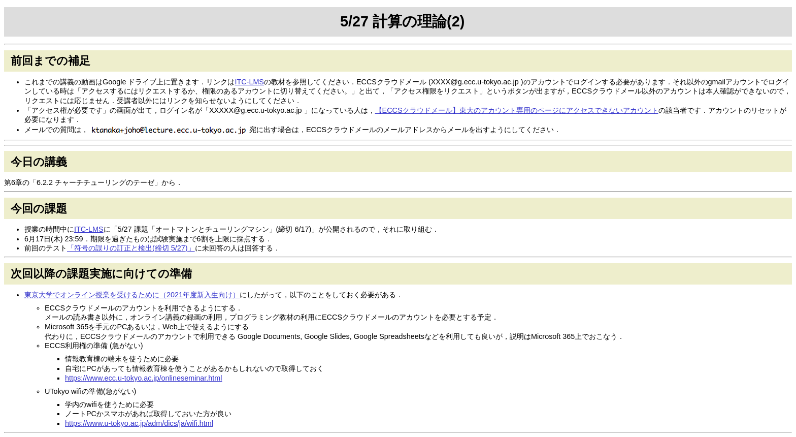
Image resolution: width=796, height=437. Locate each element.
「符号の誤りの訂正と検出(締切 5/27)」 (131, 248)
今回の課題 (39, 208)
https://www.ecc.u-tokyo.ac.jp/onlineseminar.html (143, 378)
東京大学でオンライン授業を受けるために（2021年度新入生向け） (132, 295)
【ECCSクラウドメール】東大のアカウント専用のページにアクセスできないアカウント (516, 110)
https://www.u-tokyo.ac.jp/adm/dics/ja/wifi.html (139, 423)
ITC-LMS (249, 82)
